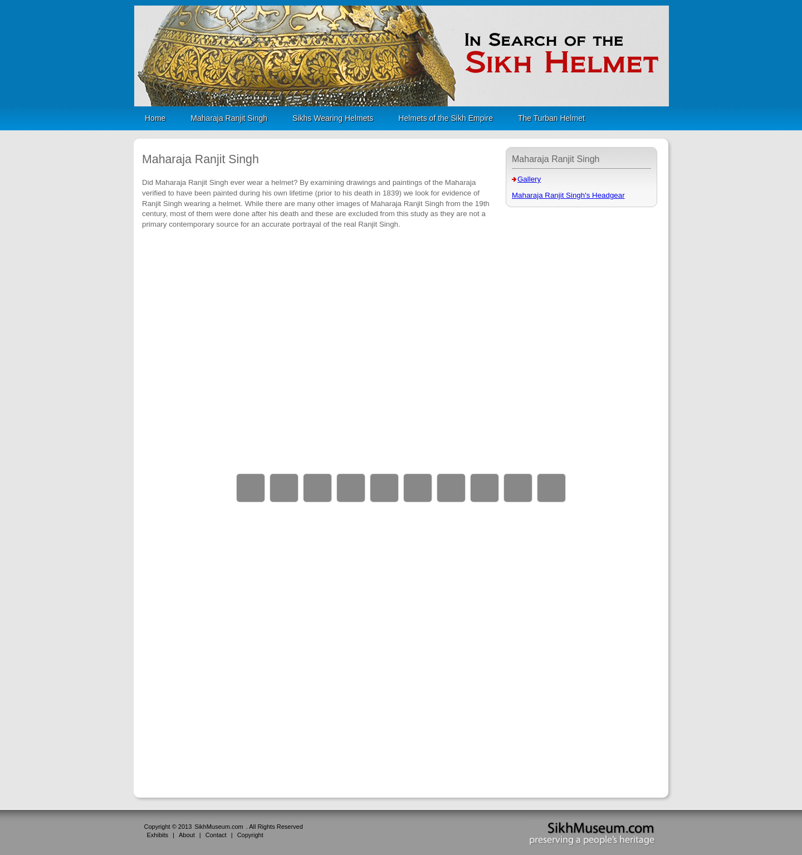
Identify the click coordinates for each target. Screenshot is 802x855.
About (187, 835)
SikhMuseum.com (218, 826)
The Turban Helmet (551, 118)
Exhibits (158, 835)
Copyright (250, 835)
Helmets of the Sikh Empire (445, 118)
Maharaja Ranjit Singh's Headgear (568, 195)
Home (155, 118)
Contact (216, 835)
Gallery (529, 179)
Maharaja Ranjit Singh (228, 118)
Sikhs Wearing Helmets (332, 118)
